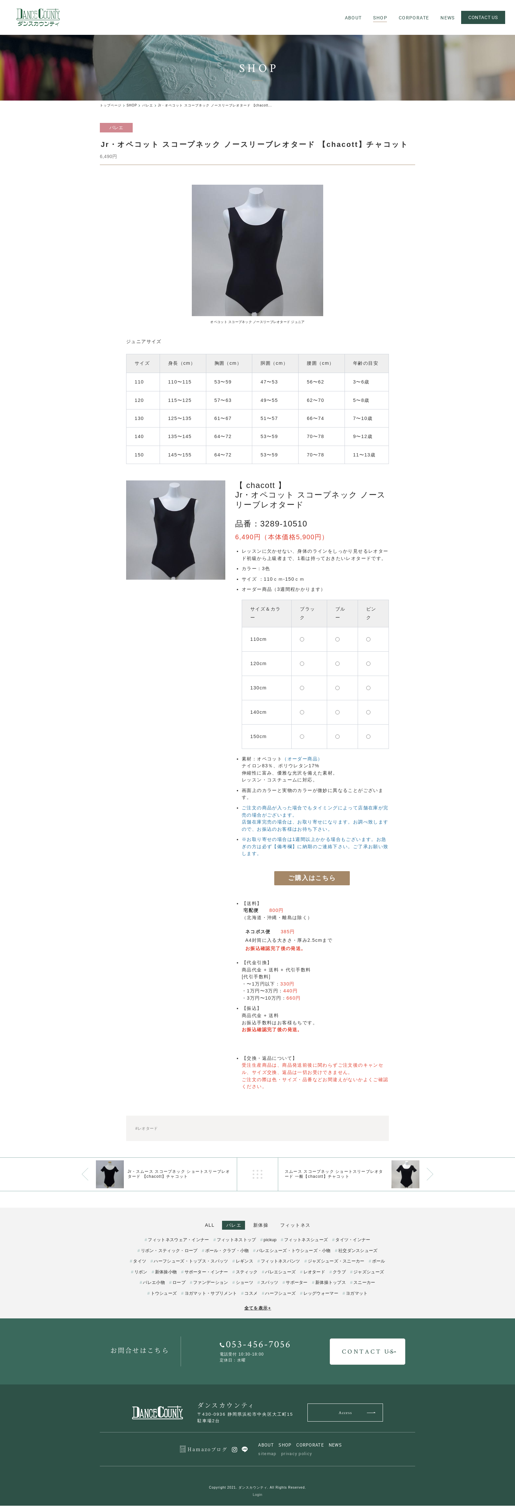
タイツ (139, 1264)
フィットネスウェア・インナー (178, 1243)
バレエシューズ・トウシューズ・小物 (294, 1253)
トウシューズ (164, 1296)
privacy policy (296, 1457)
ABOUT (266, 1448)
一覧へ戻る (257, 1174)
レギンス (244, 1264)
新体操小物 (166, 1274)
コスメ (251, 1296)
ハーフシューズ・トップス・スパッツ (191, 1264)
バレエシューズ (280, 1274)
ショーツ (244, 1285)
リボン (140, 1274)
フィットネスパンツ (280, 1264)
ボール (378, 1264)
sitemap (267, 1457)
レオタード (314, 1274)
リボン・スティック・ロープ (169, 1253)
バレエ (230, 1225)
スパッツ (269, 1285)
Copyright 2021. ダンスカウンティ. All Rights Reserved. (257, 1491)
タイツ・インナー (352, 1243)
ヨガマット (357, 1296)
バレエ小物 (154, 1285)
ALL (199, 1225)
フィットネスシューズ (306, 1243)
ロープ (179, 1285)
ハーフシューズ (280, 1296)
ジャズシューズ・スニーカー (336, 1264)
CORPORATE (310, 1448)
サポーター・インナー (206, 1274)
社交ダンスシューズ (358, 1253)
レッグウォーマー (320, 1296)
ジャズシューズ (368, 1274)
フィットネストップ (236, 1243)
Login (257, 1498)
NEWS (335, 1448)
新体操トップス (330, 1285)
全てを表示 (257, 1311)
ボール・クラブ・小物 (227, 1253)
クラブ (339, 1274)
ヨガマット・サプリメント (211, 1296)
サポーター (297, 1285)
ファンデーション (210, 1285)
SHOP (285, 1448)
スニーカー (364, 1285)
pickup (270, 1243)
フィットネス (306, 1225)
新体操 (264, 1225)
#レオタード (146, 1128)
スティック (247, 1274)
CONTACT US (482, 17)
